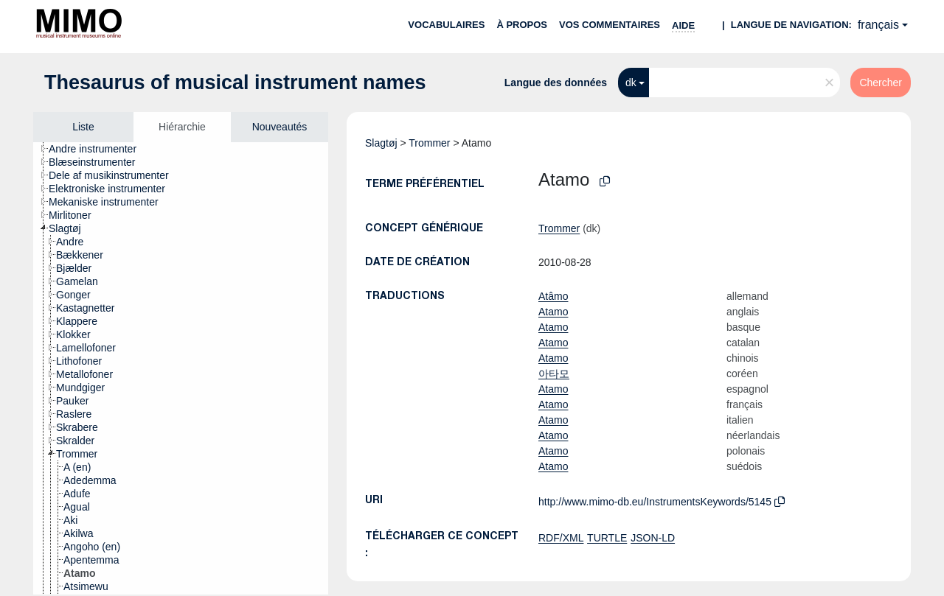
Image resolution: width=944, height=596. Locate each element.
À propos (521, 24)
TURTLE (607, 538)
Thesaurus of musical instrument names (235, 82)
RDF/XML (560, 538)
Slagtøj (381, 143)
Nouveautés (280, 127)
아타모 (553, 373)
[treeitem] (99, 148)
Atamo (553, 312)
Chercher (880, 82)
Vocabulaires (446, 24)
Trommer (429, 143)
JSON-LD (653, 538)
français (878, 24)
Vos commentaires (609, 24)
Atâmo (553, 296)
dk (630, 82)
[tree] (180, 368)
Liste (83, 127)
